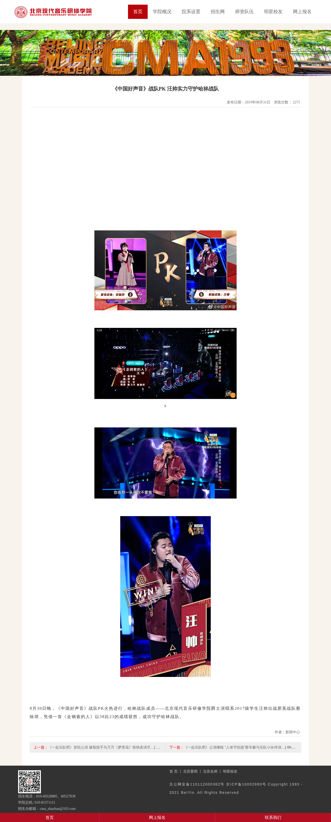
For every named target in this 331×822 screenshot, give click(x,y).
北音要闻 (190, 771)
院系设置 (191, 11)
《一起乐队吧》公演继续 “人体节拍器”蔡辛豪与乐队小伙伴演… (234, 747)
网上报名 (302, 11)
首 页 (173, 771)
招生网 (218, 11)
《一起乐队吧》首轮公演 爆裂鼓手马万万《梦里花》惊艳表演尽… (101, 747)
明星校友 (273, 11)
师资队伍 (244, 11)
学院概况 (162, 11)
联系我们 (273, 817)
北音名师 (210, 771)
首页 (137, 11)
